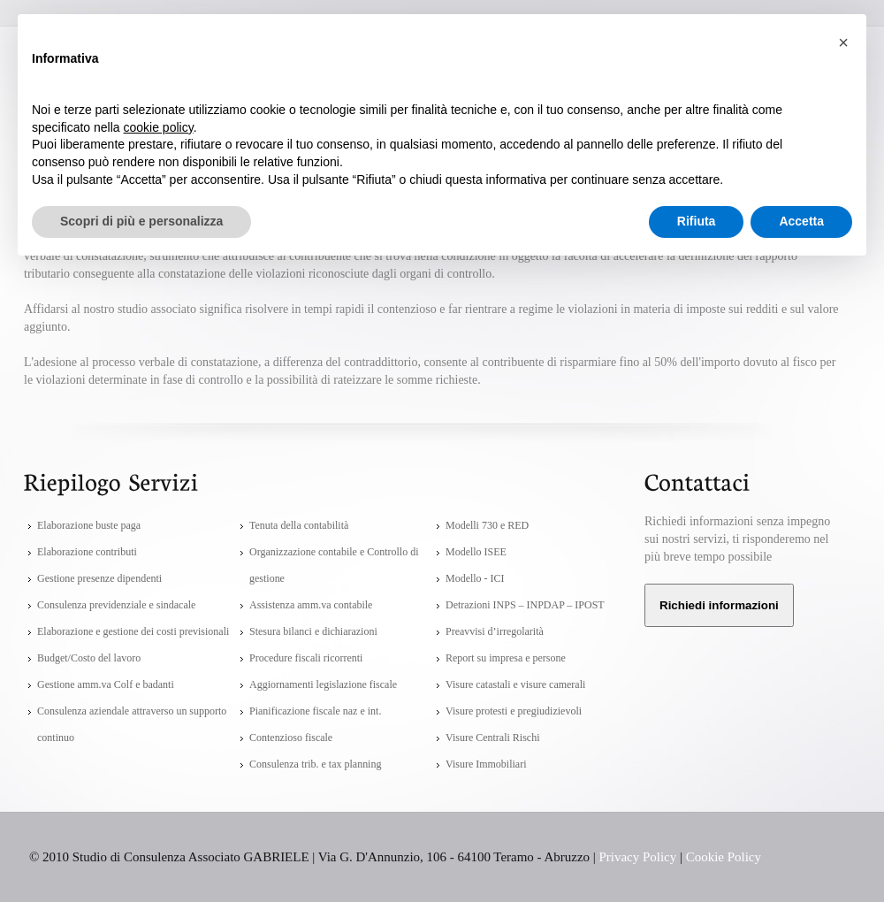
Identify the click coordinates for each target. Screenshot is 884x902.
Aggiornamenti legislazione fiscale (323, 684)
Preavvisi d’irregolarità (495, 631)
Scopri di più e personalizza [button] (141, 221)
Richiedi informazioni (719, 605)
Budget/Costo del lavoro (89, 658)
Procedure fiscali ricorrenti (305, 658)
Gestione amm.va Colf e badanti (105, 684)
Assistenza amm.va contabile (310, 605)
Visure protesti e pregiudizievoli (514, 711)
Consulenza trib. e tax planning (315, 764)
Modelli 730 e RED (487, 525)
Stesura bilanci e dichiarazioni (313, 631)
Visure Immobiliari (486, 764)
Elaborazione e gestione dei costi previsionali (133, 631)
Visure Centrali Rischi (492, 737)
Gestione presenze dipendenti (99, 578)
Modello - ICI (475, 578)
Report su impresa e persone (506, 658)
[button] (843, 42)
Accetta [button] (801, 221)
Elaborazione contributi (87, 552)
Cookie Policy (723, 857)
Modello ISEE (476, 552)
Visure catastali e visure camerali (515, 684)
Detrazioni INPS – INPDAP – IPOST (525, 605)
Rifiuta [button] (696, 221)
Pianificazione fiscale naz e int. (315, 711)
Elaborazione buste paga (89, 525)
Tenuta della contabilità (298, 525)
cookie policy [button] (159, 127)
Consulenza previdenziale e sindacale (116, 605)
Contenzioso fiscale (290, 737)
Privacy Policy (638, 857)
